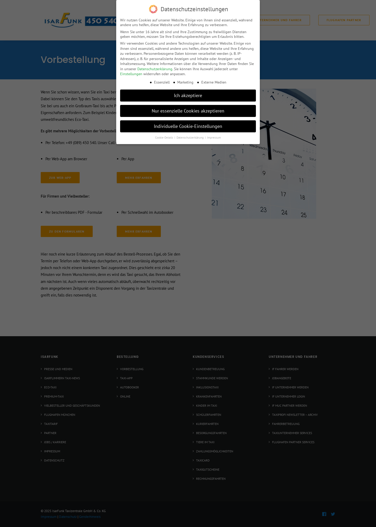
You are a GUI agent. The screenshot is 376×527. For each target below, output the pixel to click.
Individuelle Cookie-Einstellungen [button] (188, 126)
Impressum (214, 137)
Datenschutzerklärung (154, 68)
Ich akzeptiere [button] (188, 95)
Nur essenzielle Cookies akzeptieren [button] (188, 110)
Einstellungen (131, 73)
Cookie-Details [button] (164, 137)
